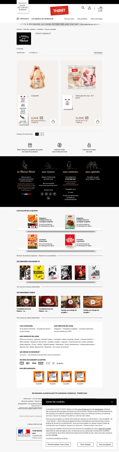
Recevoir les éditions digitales (27, 255)
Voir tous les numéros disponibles (28, 287)
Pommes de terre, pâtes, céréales (81, 342)
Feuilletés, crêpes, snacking (63, 339)
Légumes (64, 342)
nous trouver (48, 172)
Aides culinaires (25, 344)
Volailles (40, 29)
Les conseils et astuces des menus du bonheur (44, 355)
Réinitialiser (98, 52)
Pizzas (77, 339)
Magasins (57, 329)
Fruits (34, 344)
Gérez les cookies (27, 401)
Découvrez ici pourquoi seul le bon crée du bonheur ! (26, 179)
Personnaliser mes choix (58, 444)
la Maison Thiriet (26, 172)
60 (42, 134)
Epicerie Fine (24, 347)
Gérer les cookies (104, 428)
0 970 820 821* (70, 179)
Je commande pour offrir (63, 331)
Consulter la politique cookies (56, 438)
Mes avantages (96, 19)
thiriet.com (27, 398)
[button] (89, 8)
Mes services (69, 19)
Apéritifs (37, 339)
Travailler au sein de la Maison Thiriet (93, 178)
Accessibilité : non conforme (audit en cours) (33, 404)
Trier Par (21, 53)
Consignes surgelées (70, 329)
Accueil (19, 29)
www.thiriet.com (83, 409)
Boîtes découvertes (36, 347)
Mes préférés (82, 19)
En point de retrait (43, 329)
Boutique (48, 347)
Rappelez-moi (71, 189)
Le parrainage (25, 331)
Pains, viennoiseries (71, 344)
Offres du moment (26, 339)
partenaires (99, 409)
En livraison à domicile (27, 329)
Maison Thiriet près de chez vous (48, 178)
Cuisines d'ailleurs (87, 339)
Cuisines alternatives (87, 344)
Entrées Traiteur (47, 339)
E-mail (70, 192)
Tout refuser (85, 444)
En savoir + (60, 363)
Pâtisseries (60, 344)
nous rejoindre (93, 172)
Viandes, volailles (29, 29)
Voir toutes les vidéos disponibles (28, 318)
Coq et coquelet (50, 29)
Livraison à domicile (86, 329)
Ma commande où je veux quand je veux (48, 184)
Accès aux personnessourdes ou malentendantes (70, 197)
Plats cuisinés (24, 342)
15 (37, 134)
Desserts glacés (48, 344)
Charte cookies (40, 401)
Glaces (39, 344)
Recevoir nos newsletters (47, 255)
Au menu (23, 355)
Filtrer (33, 53)
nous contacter (70, 172)
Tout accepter (105, 444)
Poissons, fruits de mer (39, 342)
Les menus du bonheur (42, 19)
